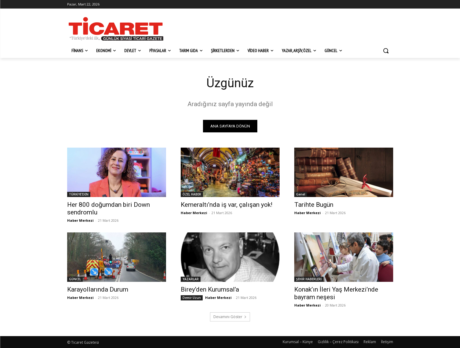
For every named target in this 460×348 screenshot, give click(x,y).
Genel (300, 194)
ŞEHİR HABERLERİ (309, 279)
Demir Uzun (192, 298)
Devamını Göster (230, 316)
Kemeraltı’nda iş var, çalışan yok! (226, 204)
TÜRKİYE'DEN (79, 194)
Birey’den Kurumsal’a (210, 289)
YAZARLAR (191, 279)
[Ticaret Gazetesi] (116, 29)
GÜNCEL (75, 279)
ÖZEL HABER (192, 194)
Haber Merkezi (80, 220)
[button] (386, 50)
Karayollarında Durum (97, 289)
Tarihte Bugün (313, 204)
